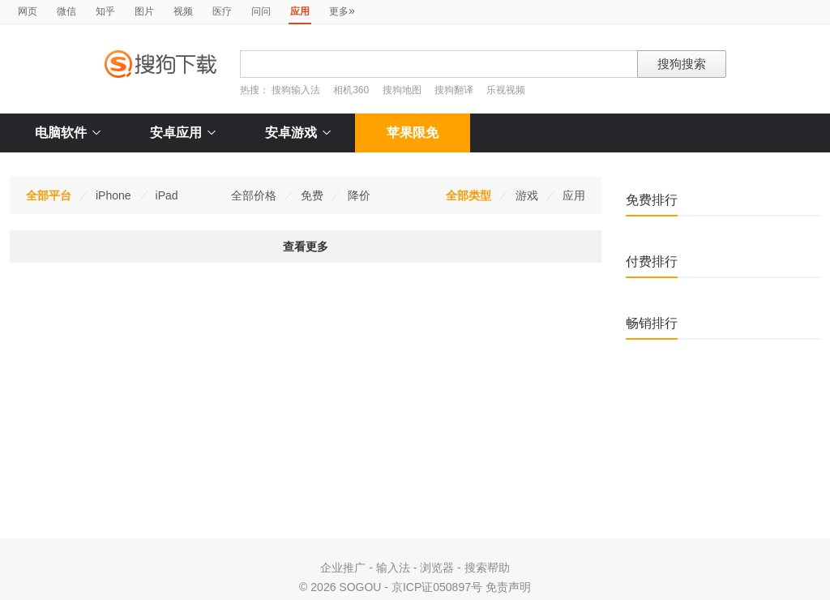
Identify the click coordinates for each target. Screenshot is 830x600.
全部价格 (253, 195)
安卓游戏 (298, 132)
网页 (27, 11)
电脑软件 (68, 132)
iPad (167, 195)
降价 (359, 195)
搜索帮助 (487, 567)
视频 (183, 11)
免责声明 (508, 587)
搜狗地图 (402, 90)
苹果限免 (413, 132)
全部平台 (48, 195)
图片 (144, 11)
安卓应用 (183, 132)
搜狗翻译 (453, 90)
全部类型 (468, 195)
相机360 (351, 90)
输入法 (393, 567)
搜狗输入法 (296, 90)
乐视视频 (505, 90)
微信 (66, 11)
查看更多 (305, 246)
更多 (342, 10)
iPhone (113, 195)
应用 (574, 195)
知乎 (105, 11)
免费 (312, 195)
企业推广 (343, 567)
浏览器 (437, 567)
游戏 (527, 195)
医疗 (222, 11)
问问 (261, 11)
